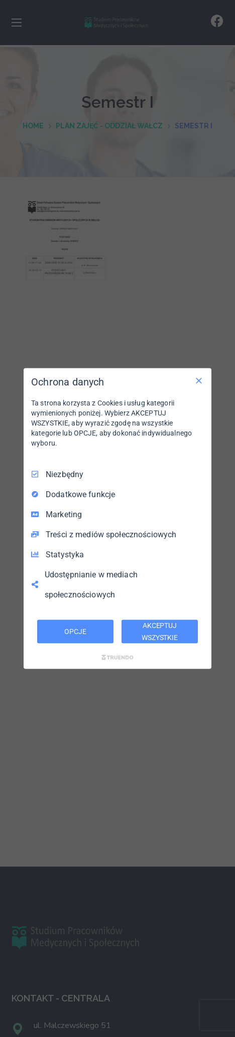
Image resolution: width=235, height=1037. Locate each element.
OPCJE (75, 631)
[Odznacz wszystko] (198, 380)
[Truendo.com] (117, 658)
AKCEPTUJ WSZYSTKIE (160, 631)
